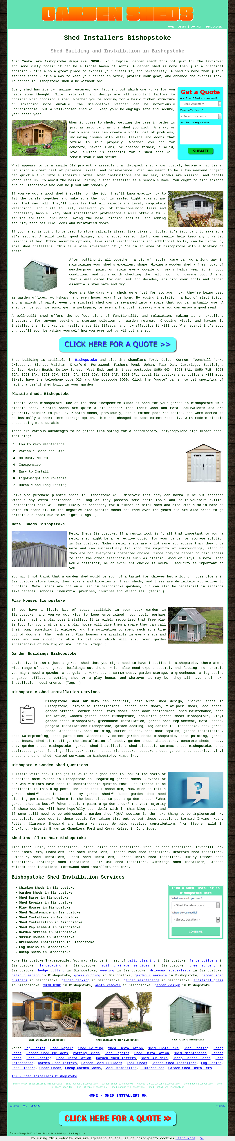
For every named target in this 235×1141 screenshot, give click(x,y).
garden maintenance (141, 980)
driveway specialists (170, 970)
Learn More (185, 1138)
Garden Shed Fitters (116, 1058)
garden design (167, 985)
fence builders (203, 960)
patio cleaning (142, 960)
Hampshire (127, 756)
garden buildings (69, 668)
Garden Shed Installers (174, 1063)
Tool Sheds (137, 1063)
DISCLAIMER (214, 26)
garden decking (75, 980)
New (25, 1106)
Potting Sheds (86, 1053)
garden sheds (34, 746)
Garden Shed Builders (47, 1053)
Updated (35, 1106)
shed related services (64, 756)
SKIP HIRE (52, 985)
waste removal (108, 985)
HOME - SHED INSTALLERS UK (117, 1095)
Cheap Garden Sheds (192, 1058)
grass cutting (87, 975)
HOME (171, 26)
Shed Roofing (196, 1048)
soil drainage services (125, 965)
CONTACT (196, 26)
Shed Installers (163, 1048)
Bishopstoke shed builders (72, 701)
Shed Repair (61, 1048)
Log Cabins (34, 1048)
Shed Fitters (23, 1068)
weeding (107, 970)
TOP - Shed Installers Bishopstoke (44, 1076)
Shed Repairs (117, 1053)
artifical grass (208, 980)
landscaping (50, 965)
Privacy (220, 1106)
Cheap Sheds (50, 1068)
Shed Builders (154, 1058)
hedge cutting (51, 970)
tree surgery (202, 965)
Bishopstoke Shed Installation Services (68, 877)
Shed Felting (90, 1048)
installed (76, 620)
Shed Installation (125, 1048)
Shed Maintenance (190, 1053)
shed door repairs (162, 731)
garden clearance (151, 975)
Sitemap (14, 1106)
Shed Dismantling (121, 1068)
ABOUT (182, 26)
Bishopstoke (86, 360)
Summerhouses (152, 1068)
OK (202, 1138)
